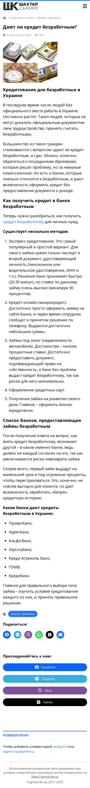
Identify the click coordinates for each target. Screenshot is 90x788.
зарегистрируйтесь (18, 751)
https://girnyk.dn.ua (44, 776)
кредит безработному (23, 221)
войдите (60, 746)
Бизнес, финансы (22, 614)
